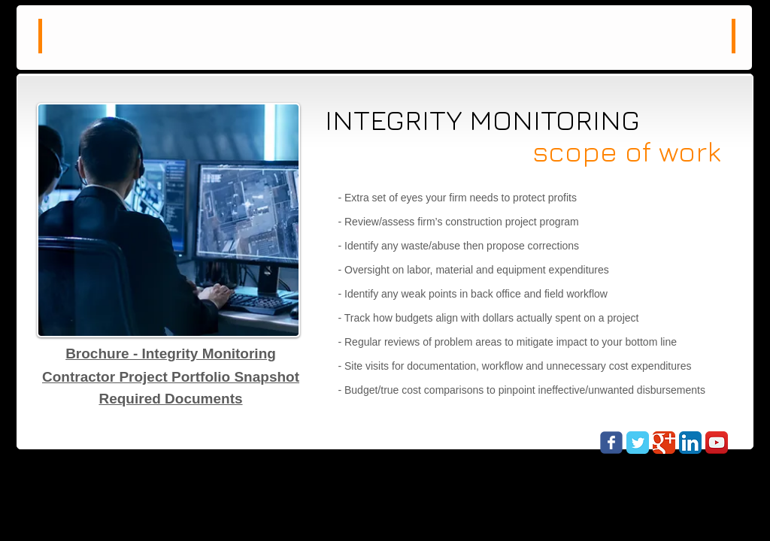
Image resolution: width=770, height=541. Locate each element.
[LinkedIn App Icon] (690, 442)
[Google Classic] (664, 442)
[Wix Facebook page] (611, 442)
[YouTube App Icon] (716, 442)
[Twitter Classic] (637, 442)
